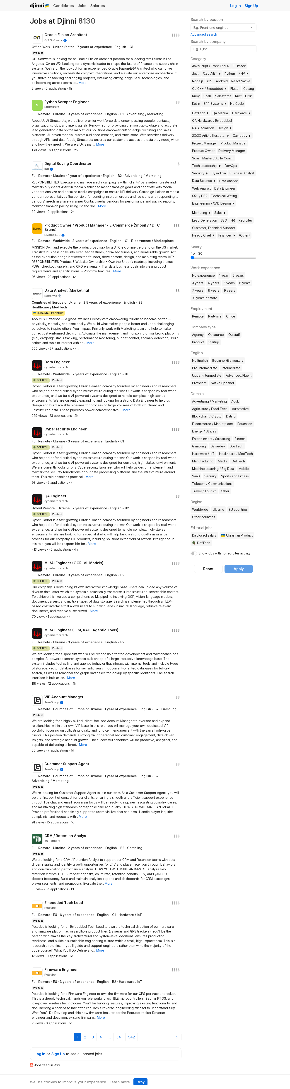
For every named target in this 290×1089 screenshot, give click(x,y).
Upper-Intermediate (206, 375)
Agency (198, 335)
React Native (240, 81)
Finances (226, 235)
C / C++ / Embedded (209, 88)
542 (131, 1037)
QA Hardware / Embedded (212, 120)
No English (200, 360)
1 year (223, 275)
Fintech (240, 439)
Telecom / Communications (212, 484)
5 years (229, 283)
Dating (231, 416)
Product (198, 342)
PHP (244, 73)
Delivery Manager (231, 151)
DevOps (231, 166)
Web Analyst (201, 188)
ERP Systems (215, 103)
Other (225, 491)
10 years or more (204, 298)
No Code (237, 103)
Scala (207, 96)
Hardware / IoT (203, 454)
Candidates (63, 5)
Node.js (197, 81)
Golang (248, 88)
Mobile (244, 469)
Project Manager (204, 143)
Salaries (97, 5)
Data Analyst (228, 181)
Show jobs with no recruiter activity (224, 553)
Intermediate (231, 368)
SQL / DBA (200, 196)
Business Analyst (242, 173)
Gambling (199, 446)
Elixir (248, 96)
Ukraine (218, 509)
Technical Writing (224, 196)
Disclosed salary (204, 535)
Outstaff (234, 335)
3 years (197, 283)
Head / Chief (203, 235)
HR (233, 220)
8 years (213, 290)
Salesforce (223, 96)
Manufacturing (202, 461)
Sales (220, 213)
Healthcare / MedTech (236, 454)
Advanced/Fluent (238, 375)
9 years (229, 290)
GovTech (236, 446)
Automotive (240, 409)
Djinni (39, 6)
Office (230, 316)
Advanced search (204, 34)
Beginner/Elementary (228, 360)
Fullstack (239, 66)
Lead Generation (204, 220)
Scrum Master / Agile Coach (213, 158)
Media (222, 461)
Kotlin (196, 103)
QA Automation (203, 128)
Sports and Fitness (235, 476)
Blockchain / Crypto (207, 416)
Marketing (201, 213)
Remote (198, 316)
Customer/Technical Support (213, 228)
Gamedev (242, 135)
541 (119, 1037)
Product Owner (203, 151)
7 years (197, 290)
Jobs (82, 5)
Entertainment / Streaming (211, 439)
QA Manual (221, 113)
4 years (213, 283)
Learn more (120, 1082)
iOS (209, 81)
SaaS (196, 476)
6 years (245, 283)
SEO (224, 220)
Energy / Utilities (204, 431)
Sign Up (251, 5)
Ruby (196, 96)
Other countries (203, 517)
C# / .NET (212, 73)
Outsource (216, 335)
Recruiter (245, 220)
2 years (238, 275)
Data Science (204, 181)
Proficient (199, 383)
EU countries (238, 509)
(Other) (244, 235)
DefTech (200, 113)
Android (222, 81)
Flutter (235, 88)
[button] (83, 83)
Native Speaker (222, 383)
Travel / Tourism (204, 491)
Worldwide (200, 509)
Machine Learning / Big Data (213, 469)
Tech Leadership (206, 166)
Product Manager (234, 143)
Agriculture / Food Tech (209, 409)
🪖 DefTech (201, 543)
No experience (203, 275)
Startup (213, 342)
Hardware (241, 113)
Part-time (215, 316)
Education (244, 424)
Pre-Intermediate (204, 368)
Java (195, 74)
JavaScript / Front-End (210, 66)
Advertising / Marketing (209, 401)
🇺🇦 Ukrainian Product (236, 535)
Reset (208, 568)
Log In (235, 5)
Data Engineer (224, 188)
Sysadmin (219, 173)
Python (230, 74)
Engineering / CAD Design (213, 203)
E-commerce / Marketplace (212, 424)
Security (200, 173)
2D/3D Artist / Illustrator (210, 135)
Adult (235, 401)
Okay (140, 1082)
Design (225, 128)
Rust (238, 96)
